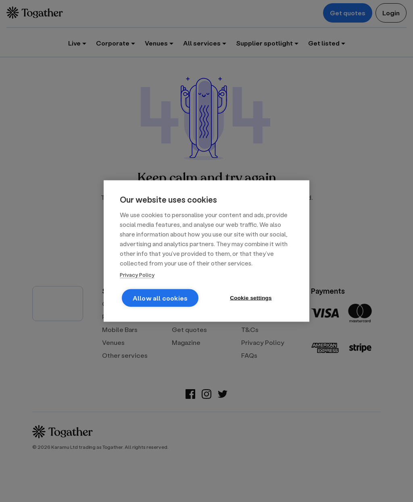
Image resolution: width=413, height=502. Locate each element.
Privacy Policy (137, 274)
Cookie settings (251, 298)
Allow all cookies (160, 298)
